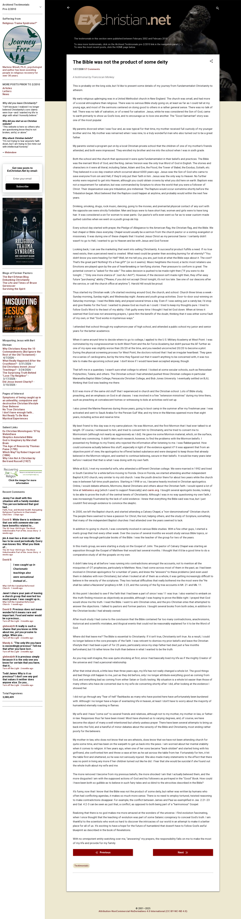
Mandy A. (8, 642)
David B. (7, 519)
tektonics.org (91, 503)
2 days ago (18, 514)
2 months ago (27, 621)
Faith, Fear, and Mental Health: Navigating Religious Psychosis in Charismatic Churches (22, 512)
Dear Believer (11, 406)
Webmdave (10, 152)
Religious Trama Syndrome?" (20, 23)
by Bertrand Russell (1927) (19, 460)
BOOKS (93, 57)
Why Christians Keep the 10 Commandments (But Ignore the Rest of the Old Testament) (22, 351)
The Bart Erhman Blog (16, 276)
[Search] (218, 8)
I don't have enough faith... (18, 412)
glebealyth (9, 626)
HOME (80, 57)
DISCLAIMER (110, 57)
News (6, 94)
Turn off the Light (11, 621)
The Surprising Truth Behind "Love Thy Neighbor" (19, 374)
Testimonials (81, 878)
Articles (7, 88)
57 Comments (92, 82)
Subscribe (22, 186)
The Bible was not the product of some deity (120, 75)
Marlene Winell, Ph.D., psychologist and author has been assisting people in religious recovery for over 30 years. (22, 71)
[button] (211, 74)
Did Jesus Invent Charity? (18, 381)
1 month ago (17, 588)
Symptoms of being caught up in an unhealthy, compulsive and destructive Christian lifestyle (22, 400)
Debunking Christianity (16, 279)
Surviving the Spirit (14, 288)
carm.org (153, 503)
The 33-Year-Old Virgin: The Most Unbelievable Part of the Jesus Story (20, 529)
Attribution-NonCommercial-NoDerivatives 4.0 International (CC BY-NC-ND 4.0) (143, 911)
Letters (7, 91)
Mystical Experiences (15, 418)
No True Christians (14, 409)
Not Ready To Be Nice (15, 415)
